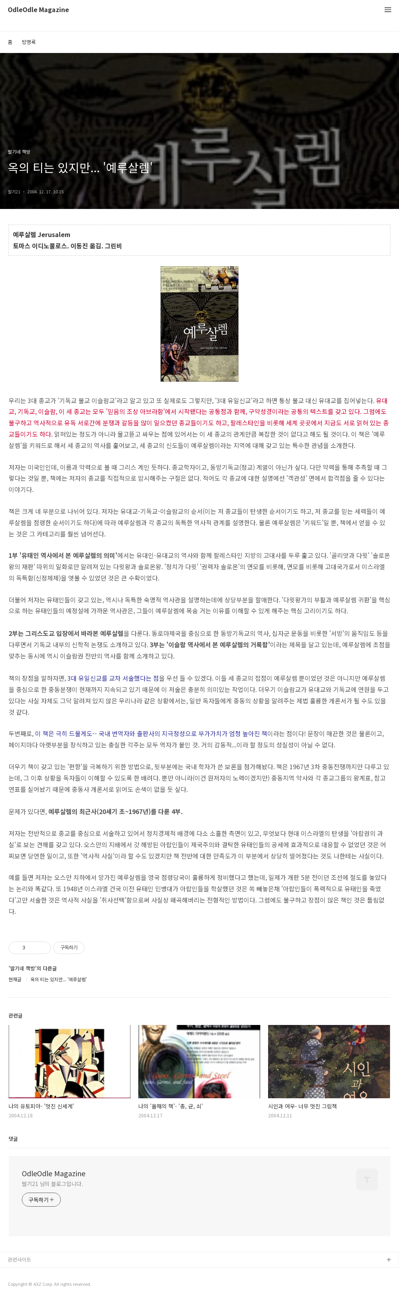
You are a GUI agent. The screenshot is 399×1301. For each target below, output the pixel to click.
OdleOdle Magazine (38, 10)
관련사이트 (19, 1259)
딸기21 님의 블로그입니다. (52, 1184)
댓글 (13, 1138)
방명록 (29, 42)
